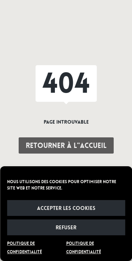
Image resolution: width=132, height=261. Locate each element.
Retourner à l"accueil (66, 145)
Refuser (66, 227)
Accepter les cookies (66, 208)
